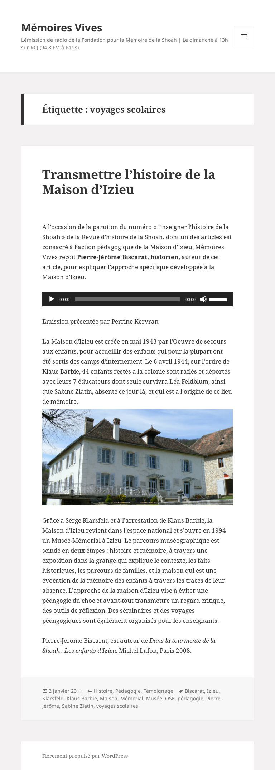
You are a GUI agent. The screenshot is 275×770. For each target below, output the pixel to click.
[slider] (127, 299)
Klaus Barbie (82, 698)
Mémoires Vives (61, 27)
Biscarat (194, 690)
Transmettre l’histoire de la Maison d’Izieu (129, 182)
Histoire (103, 690)
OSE (170, 698)
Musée (154, 698)
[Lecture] (51, 299)
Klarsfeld (53, 698)
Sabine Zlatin (77, 705)
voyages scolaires (117, 705)
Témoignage (158, 690)
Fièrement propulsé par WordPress (85, 755)
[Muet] (203, 299)
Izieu (213, 690)
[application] (137, 299)
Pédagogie (128, 690)
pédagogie (190, 698)
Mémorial (131, 698)
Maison (108, 698)
